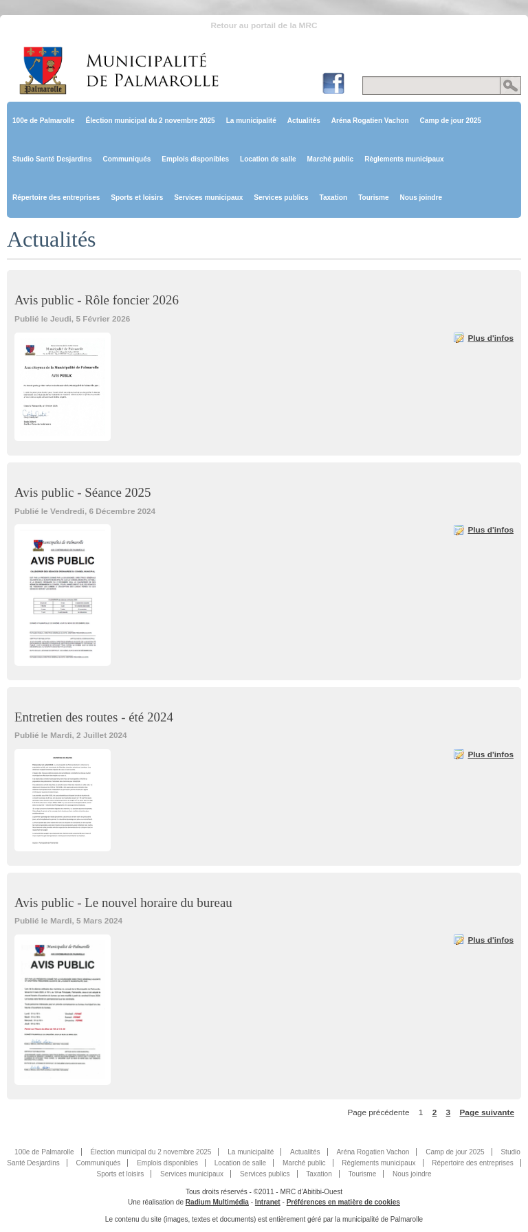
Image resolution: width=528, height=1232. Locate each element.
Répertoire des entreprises (56, 197)
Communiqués (127, 159)
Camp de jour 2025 (450, 120)
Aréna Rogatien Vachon (370, 120)
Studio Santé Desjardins (52, 159)
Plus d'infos (491, 338)
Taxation (334, 197)
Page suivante (486, 1112)
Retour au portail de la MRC (263, 25)
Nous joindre (421, 197)
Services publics (281, 197)
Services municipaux (208, 197)
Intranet (267, 1202)
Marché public (330, 159)
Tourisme (373, 197)
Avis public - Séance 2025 (82, 492)
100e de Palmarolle (43, 120)
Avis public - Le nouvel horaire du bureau (123, 902)
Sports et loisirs (137, 197)
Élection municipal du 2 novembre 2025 (149, 120)
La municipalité (251, 120)
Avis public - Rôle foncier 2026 (96, 300)
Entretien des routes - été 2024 (93, 717)
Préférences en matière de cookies (343, 1202)
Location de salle (268, 159)
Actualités (303, 120)
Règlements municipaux (404, 159)
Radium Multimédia (217, 1202)
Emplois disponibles (195, 159)
